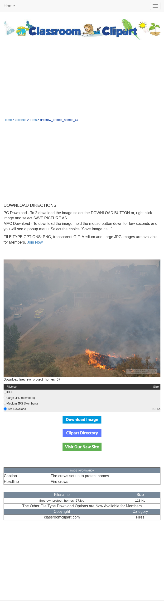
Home (9, 6)
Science (20, 120)
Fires (33, 120)
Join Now (34, 242)
